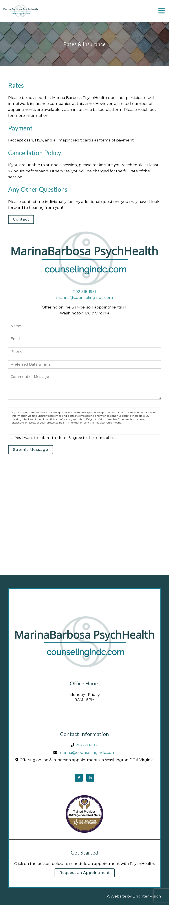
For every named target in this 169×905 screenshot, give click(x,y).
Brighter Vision (147, 896)
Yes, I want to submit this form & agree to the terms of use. (66, 438)
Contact (21, 219)
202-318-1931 (84, 291)
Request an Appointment (84, 873)
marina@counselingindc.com (84, 297)
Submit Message (30, 449)
